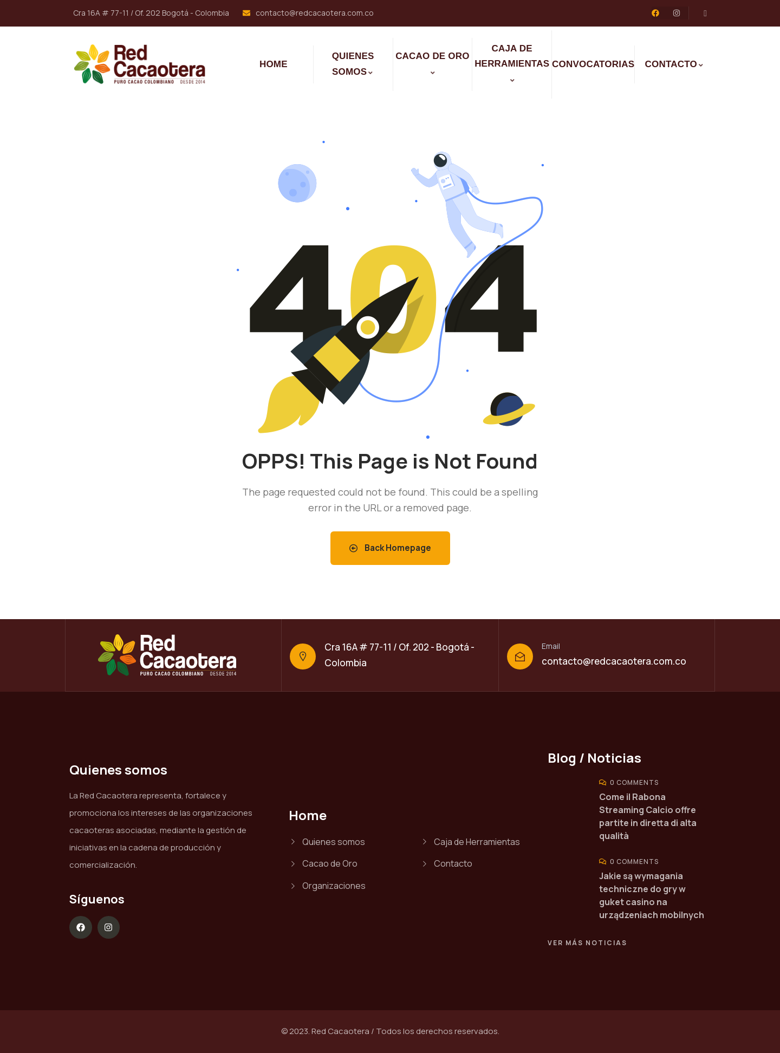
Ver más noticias (587, 942)
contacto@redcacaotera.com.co (614, 661)
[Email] (520, 657)
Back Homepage (390, 548)
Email (551, 646)
